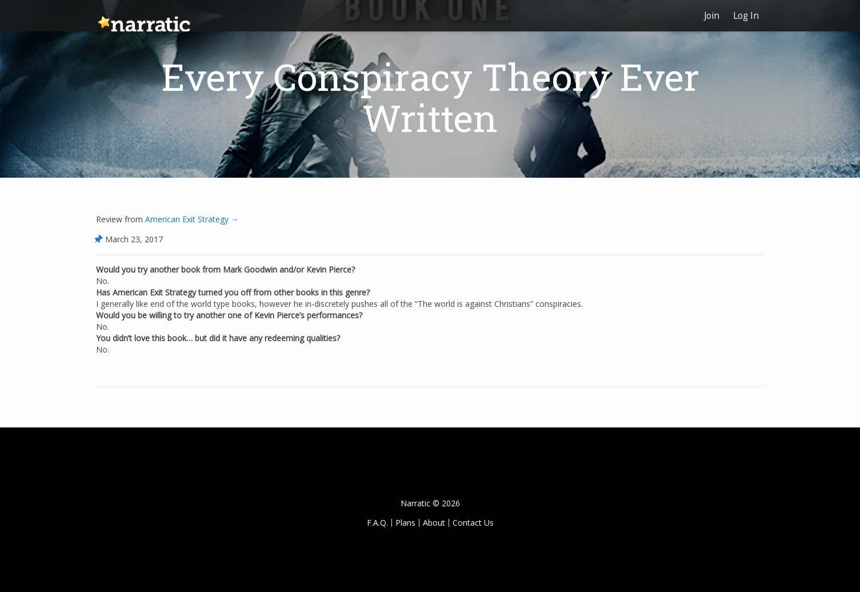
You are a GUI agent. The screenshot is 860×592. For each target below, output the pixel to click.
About (434, 522)
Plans (405, 522)
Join (711, 16)
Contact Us (473, 522)
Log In (746, 16)
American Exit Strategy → (191, 219)
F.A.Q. (377, 522)
